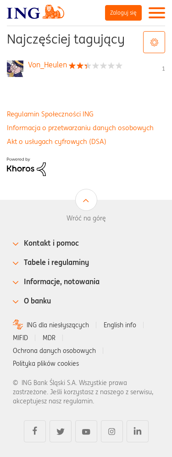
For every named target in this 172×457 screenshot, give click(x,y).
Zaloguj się (123, 12)
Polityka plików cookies (46, 363)
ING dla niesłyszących (58, 325)
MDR (49, 338)
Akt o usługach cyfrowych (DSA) (56, 141)
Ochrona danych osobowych (54, 351)
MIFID (20, 338)
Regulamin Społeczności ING (50, 114)
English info (120, 325)
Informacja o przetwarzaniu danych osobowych (80, 127)
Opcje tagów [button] (154, 42)
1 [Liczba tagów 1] (163, 68)
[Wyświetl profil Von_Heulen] (47, 64)
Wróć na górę (86, 218)
